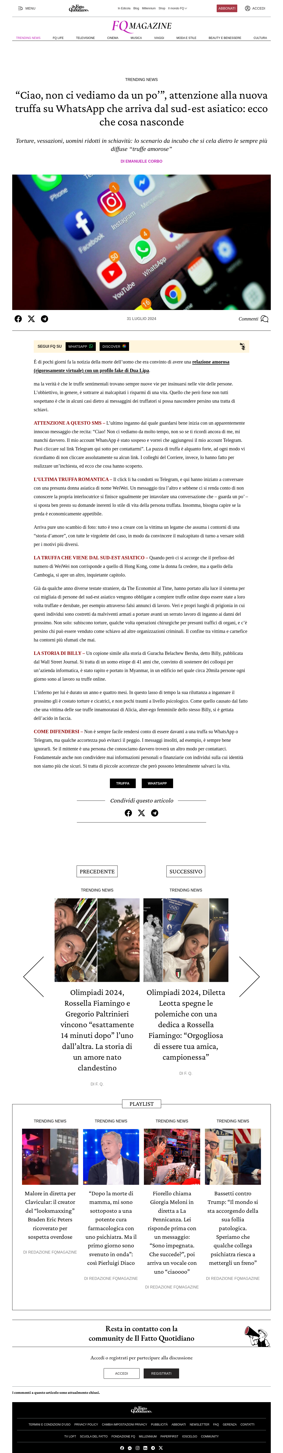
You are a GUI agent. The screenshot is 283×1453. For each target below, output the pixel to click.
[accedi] (255, 8)
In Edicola (124, 8)
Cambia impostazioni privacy (124, 1413)
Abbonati (227, 8)
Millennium (149, 8)
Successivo (186, 869)
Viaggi (159, 38)
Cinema (113, 38)
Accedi (121, 1362)
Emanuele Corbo (143, 161)
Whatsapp (157, 783)
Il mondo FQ (178, 8)
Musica (136, 38)
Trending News (28, 38)
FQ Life (58, 38)
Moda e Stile (186, 38)
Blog (136, 8)
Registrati (161, 1362)
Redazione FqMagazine (52, 1243)
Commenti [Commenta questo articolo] (253, 318)
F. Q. (100, 1078)
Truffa (122, 783)
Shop (161, 8)
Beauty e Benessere (225, 38)
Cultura (260, 38)
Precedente (97, 869)
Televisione (85, 38)
